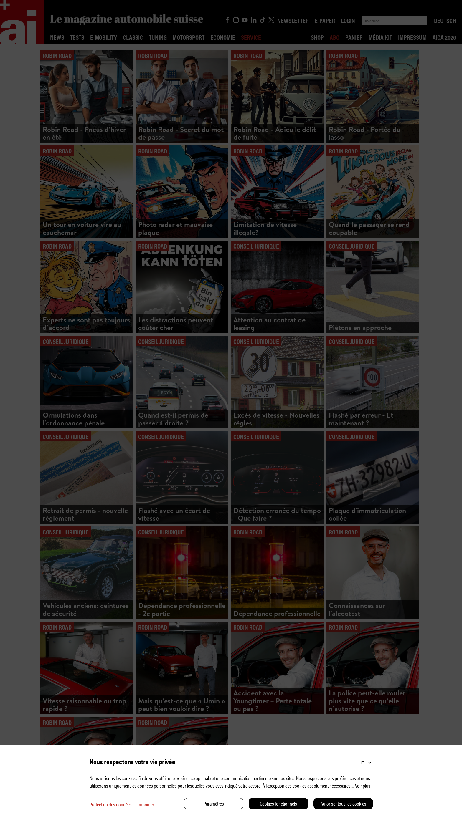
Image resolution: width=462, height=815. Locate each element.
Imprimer (146, 804)
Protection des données (111, 804)
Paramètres (214, 803)
